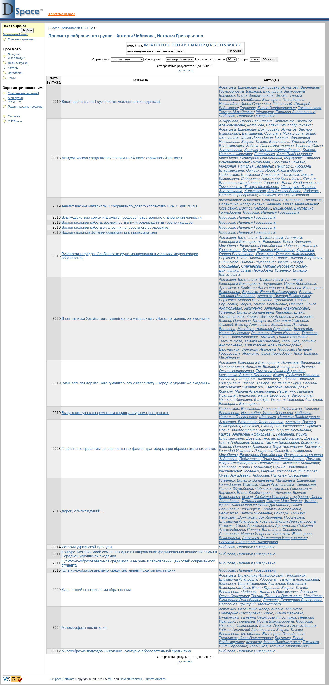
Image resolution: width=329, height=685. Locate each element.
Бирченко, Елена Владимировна (246, 95)
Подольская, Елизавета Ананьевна (249, 174)
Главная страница (21, 39)
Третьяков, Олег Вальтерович (246, 638)
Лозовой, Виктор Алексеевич (244, 325)
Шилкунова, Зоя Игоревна (259, 517)
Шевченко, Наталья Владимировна (289, 417)
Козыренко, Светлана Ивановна (280, 321)
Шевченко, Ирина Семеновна (284, 195)
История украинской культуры (86, 547)
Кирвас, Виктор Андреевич (299, 258)
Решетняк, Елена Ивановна (287, 242)
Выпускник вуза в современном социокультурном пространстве (115, 413)
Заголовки (15, 73)
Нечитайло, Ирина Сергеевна (245, 104)
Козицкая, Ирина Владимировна (273, 642)
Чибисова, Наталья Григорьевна (247, 116)
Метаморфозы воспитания (83, 628)
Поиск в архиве (14, 26)
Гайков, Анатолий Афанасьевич (246, 434)
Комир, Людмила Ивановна (296, 375)
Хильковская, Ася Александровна (272, 191)
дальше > (186, 70)
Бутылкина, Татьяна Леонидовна (248, 617)
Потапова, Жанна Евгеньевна (263, 395)
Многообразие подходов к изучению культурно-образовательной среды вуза (126, 651)
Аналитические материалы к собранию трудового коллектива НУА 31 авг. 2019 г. (129, 206)
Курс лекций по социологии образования (96, 590)
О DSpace (15, 121)
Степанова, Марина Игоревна (267, 266)
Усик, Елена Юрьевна (260, 588)
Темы (12, 78)
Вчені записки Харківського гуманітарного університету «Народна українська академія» (135, 318)
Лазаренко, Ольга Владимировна (282, 451)
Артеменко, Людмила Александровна (251, 288)
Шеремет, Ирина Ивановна (242, 583)
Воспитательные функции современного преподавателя (109, 232)
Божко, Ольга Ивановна (283, 613)
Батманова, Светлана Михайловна (273, 133)
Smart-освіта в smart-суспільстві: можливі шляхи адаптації (110, 102)
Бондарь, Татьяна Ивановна (278, 400)
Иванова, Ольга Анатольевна (292, 204)
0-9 (146, 45)
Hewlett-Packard (131, 679)
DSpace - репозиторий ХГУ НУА (70, 28)
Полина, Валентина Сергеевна (274, 530)
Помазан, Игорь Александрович (246, 526)
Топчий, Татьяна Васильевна (276, 596)
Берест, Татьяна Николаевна (269, 250)
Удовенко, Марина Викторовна (269, 471)
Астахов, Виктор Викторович (283, 296)
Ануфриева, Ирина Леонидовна (246, 121)
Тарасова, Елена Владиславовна (268, 108)
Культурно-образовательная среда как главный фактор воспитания (118, 570)
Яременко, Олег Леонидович (267, 353)
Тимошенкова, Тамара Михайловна (249, 187)
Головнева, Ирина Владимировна (265, 621)
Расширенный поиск (15, 34)
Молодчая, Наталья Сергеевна (246, 166)
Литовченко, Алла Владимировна (283, 154)
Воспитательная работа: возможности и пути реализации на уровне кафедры (127, 222)
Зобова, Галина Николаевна (270, 146)
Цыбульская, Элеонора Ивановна (247, 349)
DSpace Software (62, 679)
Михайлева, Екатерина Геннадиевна (273, 100)
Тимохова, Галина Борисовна (283, 337)
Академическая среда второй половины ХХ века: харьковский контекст (121, 158)
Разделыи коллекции (16, 56)
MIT (110, 679)
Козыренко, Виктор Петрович (245, 208)
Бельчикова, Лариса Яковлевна (245, 513)
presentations (230, 200)
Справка (14, 116)
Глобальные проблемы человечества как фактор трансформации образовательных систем (139, 449)
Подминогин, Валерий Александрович (271, 459)
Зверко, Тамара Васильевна (265, 142)
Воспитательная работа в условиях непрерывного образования (115, 227)
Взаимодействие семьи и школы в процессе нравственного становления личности (131, 217)
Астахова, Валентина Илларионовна (279, 125)
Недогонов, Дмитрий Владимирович (250, 604)
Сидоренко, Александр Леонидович (271, 179)
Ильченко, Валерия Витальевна (246, 312)
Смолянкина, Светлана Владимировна (275, 387)
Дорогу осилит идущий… (82, 511)
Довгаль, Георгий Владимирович (274, 438)
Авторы (13, 68)
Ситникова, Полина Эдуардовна (247, 262)
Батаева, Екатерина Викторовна (275, 91)
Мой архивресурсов (15, 99)
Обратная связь (156, 679)
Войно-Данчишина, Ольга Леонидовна (268, 135)
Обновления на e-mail (23, 93)
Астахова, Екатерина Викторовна (249, 87)
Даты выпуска (18, 63)
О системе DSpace (61, 14)
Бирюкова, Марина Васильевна (245, 300)
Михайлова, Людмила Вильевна (278, 162)
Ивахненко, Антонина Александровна (276, 308)
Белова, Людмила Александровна (287, 625)
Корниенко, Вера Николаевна (278, 447)
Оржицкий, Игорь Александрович (274, 170)
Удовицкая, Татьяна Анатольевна (285, 112)
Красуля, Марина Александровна (272, 150)
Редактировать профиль (25, 106)
